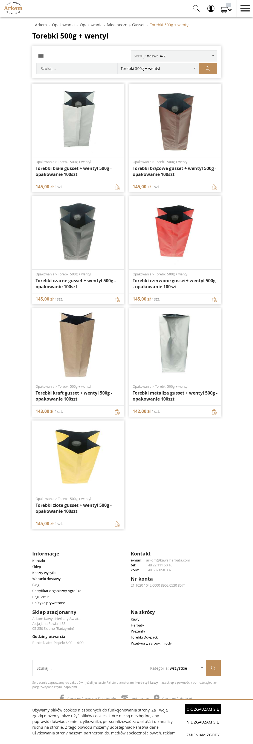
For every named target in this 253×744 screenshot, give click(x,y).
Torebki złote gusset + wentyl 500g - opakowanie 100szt (74, 508)
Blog (35, 584)
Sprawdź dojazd (172, 698)
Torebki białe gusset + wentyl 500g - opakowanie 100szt (74, 171)
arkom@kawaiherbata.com (168, 560)
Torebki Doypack (144, 637)
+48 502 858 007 (158, 569)
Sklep (36, 566)
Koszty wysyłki (44, 572)
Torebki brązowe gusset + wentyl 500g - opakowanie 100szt (175, 171)
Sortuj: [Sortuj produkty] (150, 55)
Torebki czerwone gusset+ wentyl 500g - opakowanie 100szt (174, 284)
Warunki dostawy (46, 578)
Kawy (135, 619)
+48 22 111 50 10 (159, 565)
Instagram (135, 698)
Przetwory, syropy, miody (151, 643)
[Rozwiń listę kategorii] (158, 68)
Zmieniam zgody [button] (203, 734)
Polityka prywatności (49, 602)
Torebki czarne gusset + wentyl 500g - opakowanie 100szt (76, 284)
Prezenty (138, 631)
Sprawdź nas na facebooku (88, 698)
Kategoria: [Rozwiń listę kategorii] (168, 668)
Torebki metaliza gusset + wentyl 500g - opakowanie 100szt (175, 396)
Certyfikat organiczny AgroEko (57, 590)
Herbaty (137, 625)
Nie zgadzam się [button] (203, 722)
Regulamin (41, 596)
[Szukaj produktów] (208, 68)
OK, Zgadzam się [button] (203, 709)
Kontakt (38, 560)
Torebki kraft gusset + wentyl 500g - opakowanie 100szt (74, 396)
